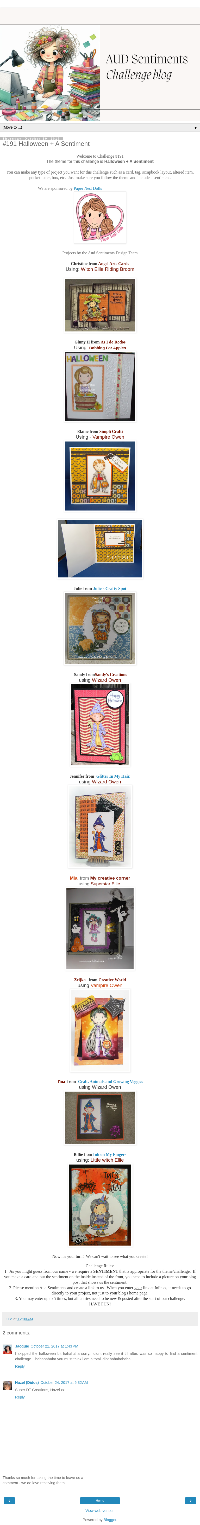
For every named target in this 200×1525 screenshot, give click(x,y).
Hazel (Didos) (27, 1382)
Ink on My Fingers (110, 1154)
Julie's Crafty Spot (109, 588)
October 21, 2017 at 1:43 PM (54, 1346)
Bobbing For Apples (107, 348)
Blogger (110, 1520)
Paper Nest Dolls (88, 188)
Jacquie (22, 1346)
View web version (100, 1511)
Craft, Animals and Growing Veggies (110, 1081)
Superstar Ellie (106, 883)
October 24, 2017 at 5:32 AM (64, 1382)
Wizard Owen (106, 680)
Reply (20, 1366)
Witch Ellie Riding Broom (107, 269)
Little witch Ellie (107, 1160)
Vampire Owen (108, 437)
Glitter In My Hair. (112, 776)
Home (100, 1501)
